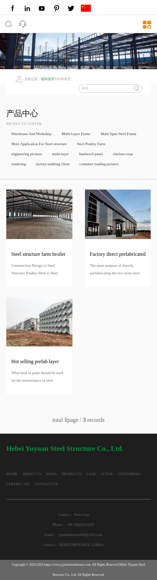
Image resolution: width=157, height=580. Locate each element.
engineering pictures (26, 154)
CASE (91, 474)
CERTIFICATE (18, 484)
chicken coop (123, 154)
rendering (18, 164)
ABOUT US (32, 474)
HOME (12, 474)
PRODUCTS (72, 474)
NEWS (51, 474)
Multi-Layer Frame (76, 134)
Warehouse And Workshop (31, 134)
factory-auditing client (52, 164)
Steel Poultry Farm (91, 144)
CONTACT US (46, 484)
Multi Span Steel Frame (118, 134)
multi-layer (60, 154)
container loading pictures (99, 164)
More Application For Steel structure (39, 144)
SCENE (107, 474)
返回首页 (47, 79)
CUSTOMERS (129, 474)
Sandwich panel (91, 154)
